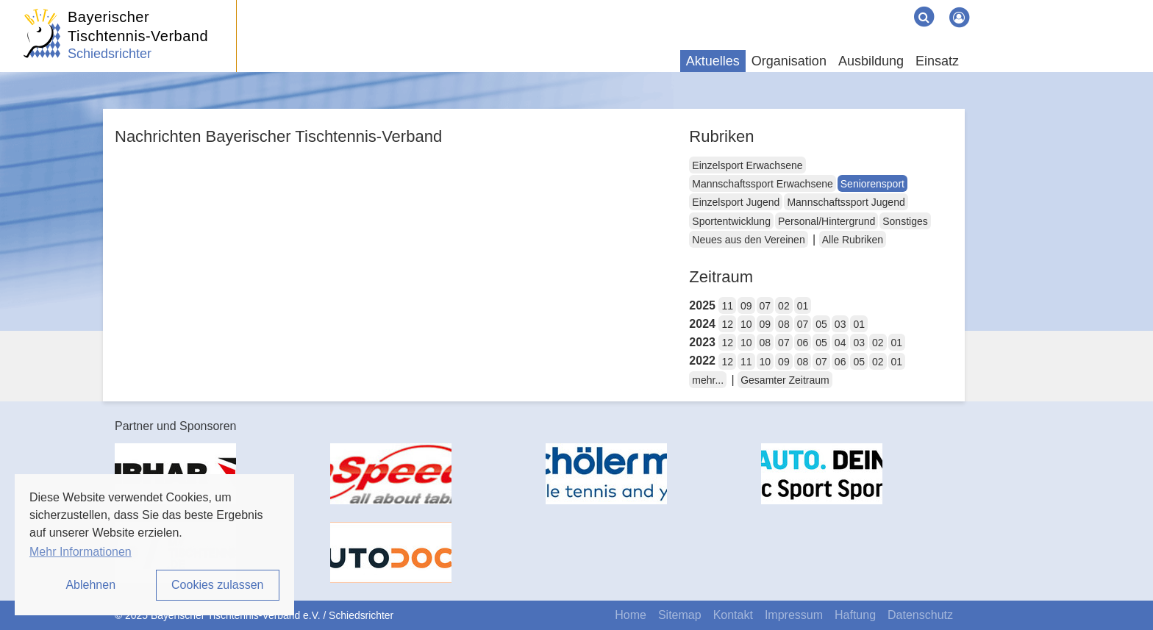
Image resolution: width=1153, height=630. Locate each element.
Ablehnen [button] (90, 585)
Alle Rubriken (852, 240)
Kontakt (733, 615)
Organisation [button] (789, 61)
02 (784, 306)
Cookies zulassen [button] (217, 585)
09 (746, 306)
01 (803, 306)
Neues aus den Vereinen (748, 240)
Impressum (794, 615)
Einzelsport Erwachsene (747, 165)
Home (630, 615)
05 (821, 324)
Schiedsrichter (109, 53)
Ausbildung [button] (871, 61)
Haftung (855, 615)
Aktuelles (713, 61)
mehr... (708, 380)
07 (765, 306)
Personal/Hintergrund (826, 221)
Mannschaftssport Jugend (845, 202)
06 (803, 342)
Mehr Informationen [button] (80, 551)
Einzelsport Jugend (735, 202)
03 (840, 324)
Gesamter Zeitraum (784, 380)
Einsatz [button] (937, 61)
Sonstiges (904, 221)
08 (784, 324)
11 (727, 306)
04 (840, 342)
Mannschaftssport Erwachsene (762, 184)
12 (727, 324)
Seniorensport (872, 184)
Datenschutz (920, 615)
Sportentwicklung (731, 221)
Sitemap (680, 615)
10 (746, 324)
